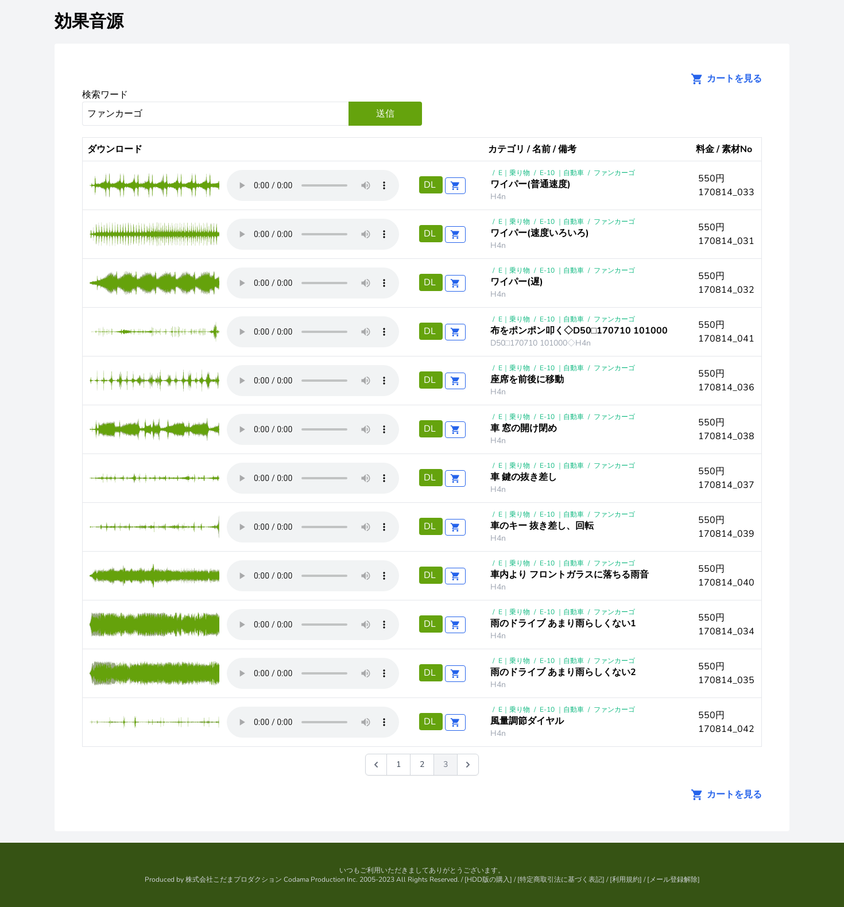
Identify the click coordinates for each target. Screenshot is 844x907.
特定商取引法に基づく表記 (561, 879)
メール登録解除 (673, 879)
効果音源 (89, 21)
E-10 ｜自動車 (562, 172)
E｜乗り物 (514, 172)
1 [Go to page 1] (398, 764)
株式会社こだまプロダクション (233, 879)
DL (431, 185)
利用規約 (626, 879)
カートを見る (723, 78)
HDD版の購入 (488, 879)
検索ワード (105, 94)
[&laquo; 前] (376, 765)
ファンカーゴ (614, 172)
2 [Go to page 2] (422, 764)
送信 (385, 113)
